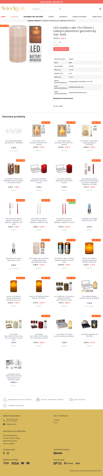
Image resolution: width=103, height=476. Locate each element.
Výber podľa (97, 17)
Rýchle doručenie (79, 399)
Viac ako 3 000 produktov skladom (52, 399)
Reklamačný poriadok (10, 441)
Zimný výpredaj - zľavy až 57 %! (51, 2)
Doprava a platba (8, 443)
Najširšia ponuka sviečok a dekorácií (20, 399)
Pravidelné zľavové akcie (16, 405)
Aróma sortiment (80, 17)
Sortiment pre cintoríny (33, 17)
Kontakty (56, 420)
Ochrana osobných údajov (11, 438)
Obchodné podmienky (10, 435)
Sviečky (51, 17)
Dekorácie (63, 17)
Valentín (14, 17)
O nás (55, 423)
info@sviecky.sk (11, 424)
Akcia (3, 17)
